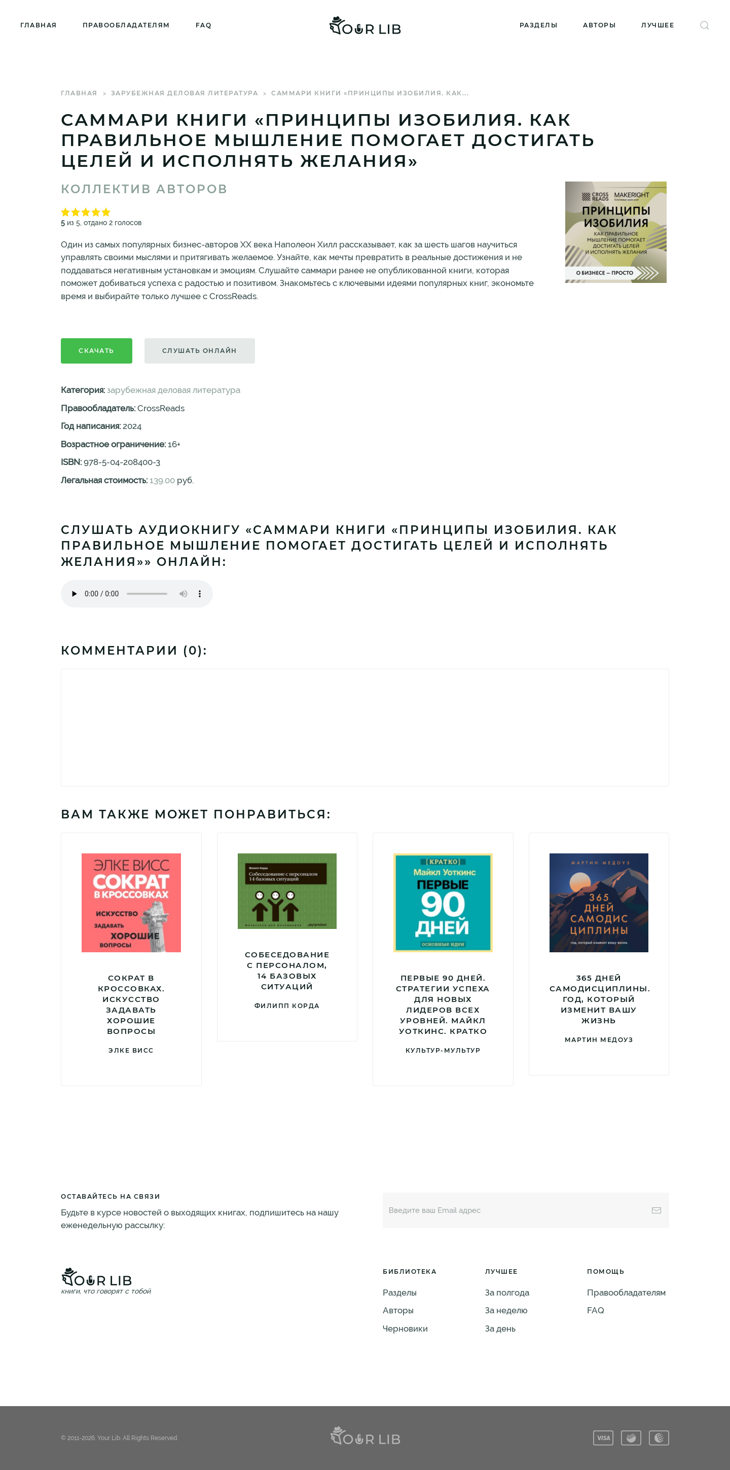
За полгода (507, 1292)
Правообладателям (126, 25)
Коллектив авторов (144, 189)
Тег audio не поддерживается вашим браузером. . (137, 593)
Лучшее (657, 25)
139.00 (162, 480)
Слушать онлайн (199, 350)
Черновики (405, 1328)
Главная (38, 25)
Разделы (539, 25)
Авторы (599, 25)
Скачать (97, 350)
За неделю (506, 1310)
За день (500, 1328)
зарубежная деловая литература (185, 93)
